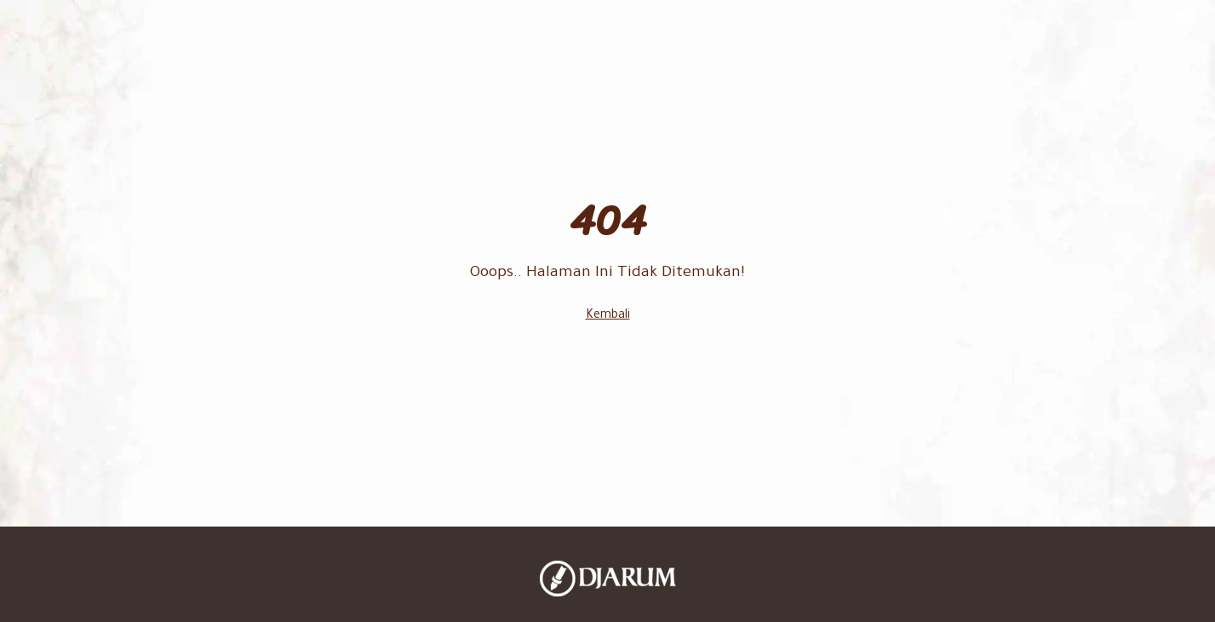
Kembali (608, 316)
